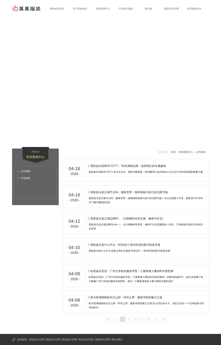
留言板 (148, 8)
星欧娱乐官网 (36, 339)
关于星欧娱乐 (80, 8)
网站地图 (116, 339)
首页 (173, 152)
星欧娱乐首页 (57, 8)
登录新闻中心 (103, 8)
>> (163, 319)
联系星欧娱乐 (194, 8)
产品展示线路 (125, 8)
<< (108, 319)
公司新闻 (200, 152)
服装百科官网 (171, 8)
